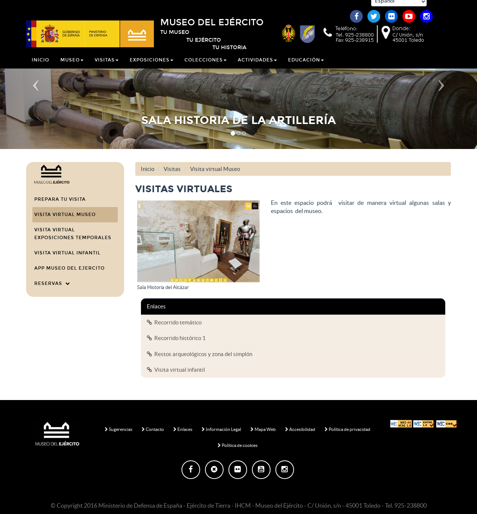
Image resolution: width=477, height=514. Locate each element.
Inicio (40, 64)
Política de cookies (238, 445)
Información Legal (221, 429)
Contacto (153, 429)
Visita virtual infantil (67, 253)
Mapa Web (263, 429)
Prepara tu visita (60, 199)
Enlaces (182, 429)
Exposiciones (151, 64)
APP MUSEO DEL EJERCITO (69, 268)
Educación (306, 64)
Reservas (52, 283)
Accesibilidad (300, 429)
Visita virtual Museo (65, 214)
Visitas (107, 64)
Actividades (257, 64)
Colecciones (205, 64)
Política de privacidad (347, 429)
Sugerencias (118, 429)
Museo (71, 64)
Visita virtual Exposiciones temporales (72, 233)
